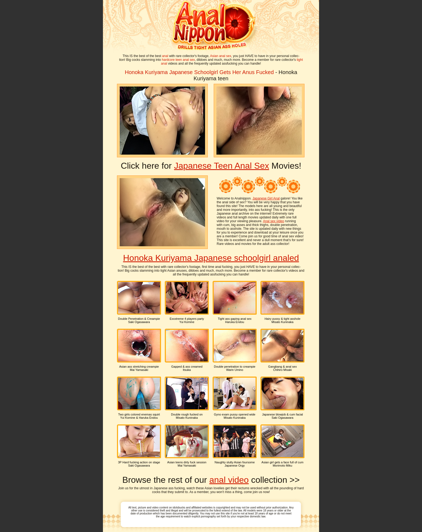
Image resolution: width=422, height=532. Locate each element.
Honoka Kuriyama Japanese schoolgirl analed (211, 258)
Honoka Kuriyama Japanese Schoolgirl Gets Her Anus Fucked (199, 72)
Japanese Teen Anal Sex (221, 166)
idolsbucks (179, 507)
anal (165, 56)
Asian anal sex (220, 56)
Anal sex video (273, 221)
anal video (229, 480)
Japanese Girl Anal (266, 198)
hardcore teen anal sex (178, 60)
